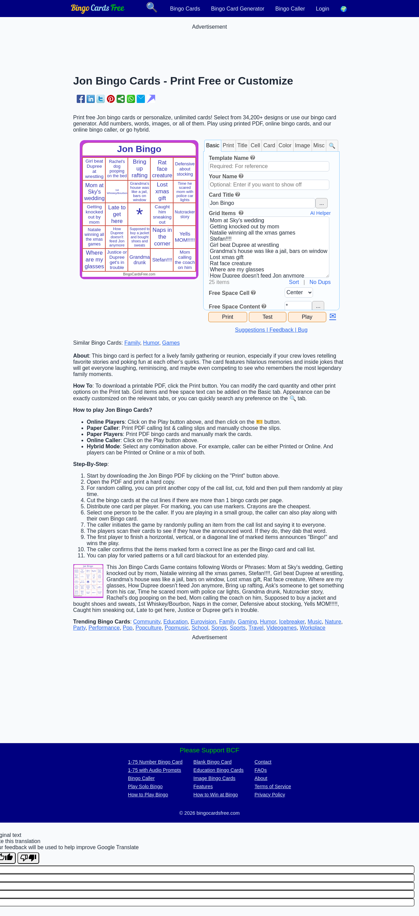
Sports (237, 628)
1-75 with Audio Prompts (154, 770)
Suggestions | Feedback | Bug (271, 330)
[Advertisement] (210, 45)
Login (322, 9)
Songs (219, 628)
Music (315, 622)
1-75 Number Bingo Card (155, 762)
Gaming (247, 622)
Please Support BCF (209, 750)
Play (307, 317)
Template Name (229, 158)
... (321, 203)
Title (242, 145)
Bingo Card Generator (238, 9)
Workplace (312, 628)
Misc (319, 145)
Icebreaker (292, 622)
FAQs (261, 770)
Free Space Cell (229, 293)
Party (79, 628)
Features (203, 786)
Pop (127, 628)
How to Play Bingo (148, 794)
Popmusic (177, 628)
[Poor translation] (28, 858)
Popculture (148, 628)
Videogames (282, 628)
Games (171, 343)
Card (269, 145)
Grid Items (223, 213)
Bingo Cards (185, 9)
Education (175, 622)
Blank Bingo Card (212, 762)
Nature (333, 622)
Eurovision (203, 622)
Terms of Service (273, 786)
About (261, 778)
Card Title (221, 195)
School (200, 628)
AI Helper (320, 213)
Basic (212, 145)
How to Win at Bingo (215, 794)
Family (132, 343)
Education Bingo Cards (218, 770)
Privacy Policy (270, 794)
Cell (255, 145)
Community (147, 622)
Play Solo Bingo (145, 786)
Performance (104, 628)
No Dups (320, 282)
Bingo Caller (290, 9)
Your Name (223, 176)
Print (228, 145)
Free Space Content (234, 307)
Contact (263, 762)
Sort (294, 282)
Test (267, 317)
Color (285, 145)
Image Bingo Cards (214, 778)
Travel (256, 628)
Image (302, 145)
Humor (151, 343)
